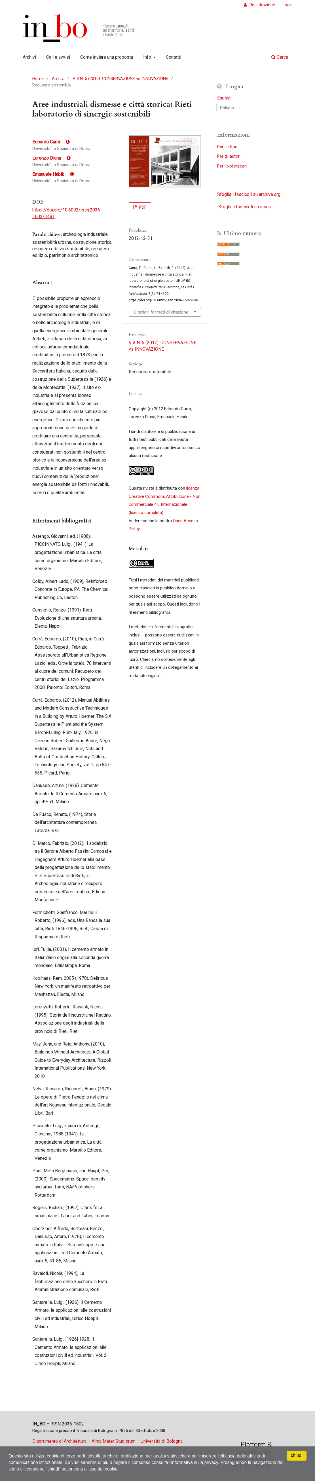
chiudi (297, 1455)
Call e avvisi (58, 57)
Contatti (173, 57)
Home (38, 78)
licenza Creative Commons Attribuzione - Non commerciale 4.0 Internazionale (164, 496)
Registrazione (261, 4)
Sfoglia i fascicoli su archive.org (248, 194)
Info (147, 57)
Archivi (29, 57)
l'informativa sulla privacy (199, 1462)
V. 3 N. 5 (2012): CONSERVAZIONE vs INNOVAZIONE (120, 78)
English (224, 98)
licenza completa (146, 512)
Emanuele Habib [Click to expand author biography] (53, 174)
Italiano (227, 107)
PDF (142, 207)
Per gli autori (228, 156)
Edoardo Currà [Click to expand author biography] (51, 142)
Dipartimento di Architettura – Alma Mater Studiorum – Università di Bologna (107, 1441)
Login (288, 4)
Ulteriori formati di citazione (160, 312)
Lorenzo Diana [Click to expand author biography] (51, 158)
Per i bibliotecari (232, 166)
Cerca (279, 57)
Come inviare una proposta (106, 57)
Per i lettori (227, 146)
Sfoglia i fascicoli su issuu (244, 207)
